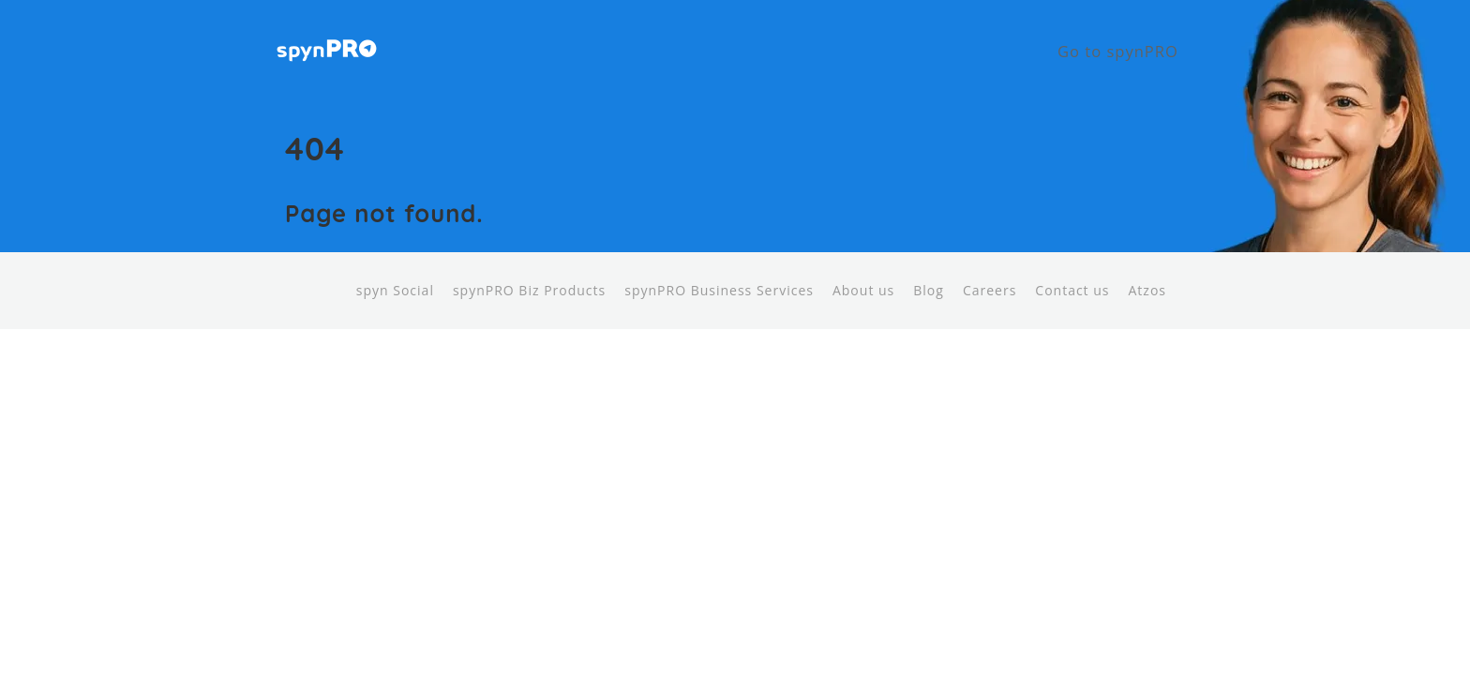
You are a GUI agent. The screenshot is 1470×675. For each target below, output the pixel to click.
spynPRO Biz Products (529, 272)
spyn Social (395, 272)
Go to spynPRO (1131, 42)
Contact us (1072, 272)
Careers (989, 272)
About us (863, 272)
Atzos (1148, 272)
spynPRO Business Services (719, 272)
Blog (928, 272)
